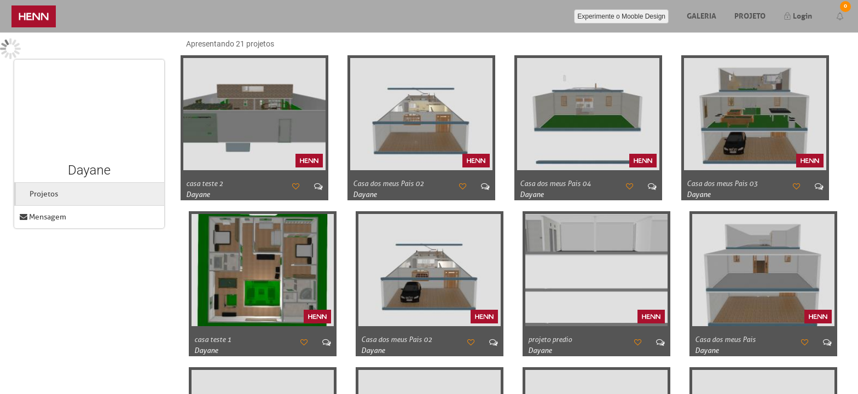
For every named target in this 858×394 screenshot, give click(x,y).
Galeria (701, 15)
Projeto (750, 15)
